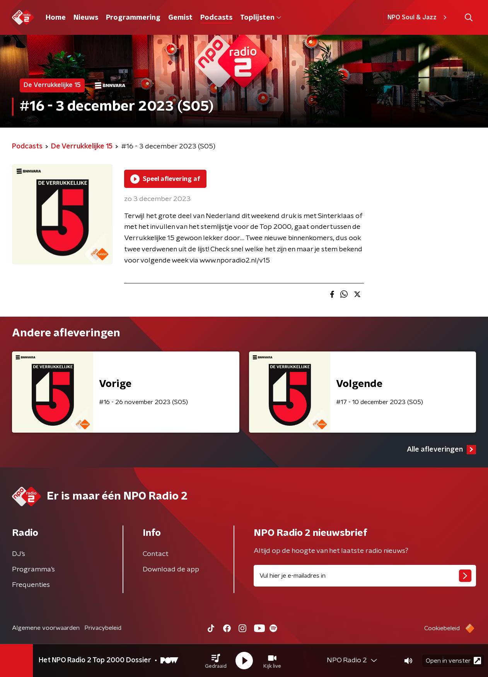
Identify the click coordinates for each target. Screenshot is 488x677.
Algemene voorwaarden (46, 628)
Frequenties (31, 585)
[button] (215, 660)
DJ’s (18, 554)
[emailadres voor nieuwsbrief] (365, 576)
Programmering (133, 17)
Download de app (171, 569)
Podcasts (216, 17)
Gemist (180, 17)
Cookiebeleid (442, 628)
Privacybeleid (102, 628)
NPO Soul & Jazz (418, 17)
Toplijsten (260, 17)
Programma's (33, 569)
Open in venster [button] (453, 660)
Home (56, 17)
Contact (156, 554)
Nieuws (85, 17)
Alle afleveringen (441, 449)
